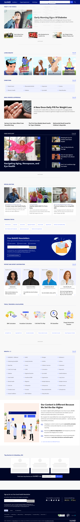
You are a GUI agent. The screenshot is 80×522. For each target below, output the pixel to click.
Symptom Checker (43, 2)
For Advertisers (18, 509)
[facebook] (46, 499)
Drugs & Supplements (25, 2)
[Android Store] (73, 500)
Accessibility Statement (8, 515)
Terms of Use (43, 513)
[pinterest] (56, 499)
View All (74, 52)
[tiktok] (54, 499)
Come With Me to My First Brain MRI (31, 292)
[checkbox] (11, 244)
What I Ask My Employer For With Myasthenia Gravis (11, 292)
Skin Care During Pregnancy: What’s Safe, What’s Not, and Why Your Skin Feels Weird (66, 292)
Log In (72, 2)
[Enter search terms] (18, 247)
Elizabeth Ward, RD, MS (49, 286)
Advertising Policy (28, 513)
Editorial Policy (20, 513)
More (58, 2)
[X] (49, 499)
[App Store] (67, 500)
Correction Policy (36, 513)
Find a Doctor (52, 2)
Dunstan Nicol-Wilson (31, 286)
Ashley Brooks (12, 286)
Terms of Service (26, 251)
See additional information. (49, 519)
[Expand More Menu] (59, 2)
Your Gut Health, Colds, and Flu (49, 292)
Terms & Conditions (24, 249)
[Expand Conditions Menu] (15, 2)
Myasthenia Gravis (8, 269)
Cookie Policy (13, 513)
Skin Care (61, 269)
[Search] (75, 2)
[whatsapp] (58, 499)
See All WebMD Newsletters (13, 254)
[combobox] (49, 476)
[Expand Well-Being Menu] (34, 2)
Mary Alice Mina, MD (67, 286)
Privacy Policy (31, 249)
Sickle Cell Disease (27, 269)
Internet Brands (15, 519)
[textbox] (49, 476)
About (11, 509)
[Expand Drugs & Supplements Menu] (24, 2)
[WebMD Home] (7, 2)
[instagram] (51, 499)
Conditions (15, 2)
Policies (6, 509)
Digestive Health (45, 269)
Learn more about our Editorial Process (51, 441)
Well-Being (35, 2)
